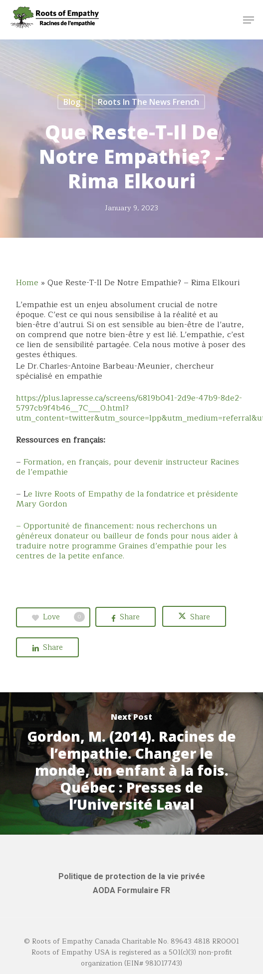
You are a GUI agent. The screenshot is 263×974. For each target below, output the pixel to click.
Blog (71, 101)
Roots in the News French (148, 101)
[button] (248, 20)
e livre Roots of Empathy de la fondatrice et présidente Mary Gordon (127, 498)
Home (27, 282)
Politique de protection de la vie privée (131, 876)
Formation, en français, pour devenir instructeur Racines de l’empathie (127, 467)
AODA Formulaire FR (131, 890)
